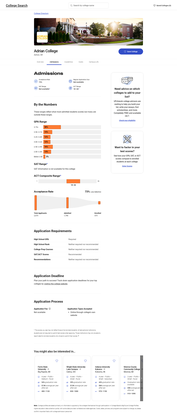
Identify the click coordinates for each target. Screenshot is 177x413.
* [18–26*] (78, 89)
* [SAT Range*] (47, 164)
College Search (17, 5)
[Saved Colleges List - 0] (162, 5)
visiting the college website (55, 284)
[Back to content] (78, 336)
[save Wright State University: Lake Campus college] (85, 361)
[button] (141, 378)
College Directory (41, 13)
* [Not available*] (49, 89)
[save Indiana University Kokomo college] (114, 361)
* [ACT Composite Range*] (60, 175)
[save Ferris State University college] (57, 361)
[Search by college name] (88, 5)
